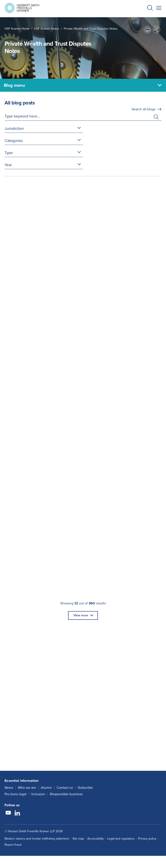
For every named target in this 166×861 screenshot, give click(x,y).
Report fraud (13, 844)
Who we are (27, 787)
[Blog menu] (83, 85)
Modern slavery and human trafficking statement (37, 838)
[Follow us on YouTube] (8, 813)
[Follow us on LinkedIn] (17, 813)
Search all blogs (143, 109)
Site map (78, 838)
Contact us (65, 787)
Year (8, 165)
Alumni (46, 787)
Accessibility (95, 838)
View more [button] (80, 615)
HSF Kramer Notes (46, 28)
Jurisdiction (14, 128)
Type (9, 153)
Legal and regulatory (121, 838)
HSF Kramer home (17, 28)
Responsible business (66, 794)
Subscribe (85, 787)
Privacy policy (147, 838)
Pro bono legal (15, 794)
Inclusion (38, 794)
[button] (150, 8)
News (9, 787)
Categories (14, 140)
